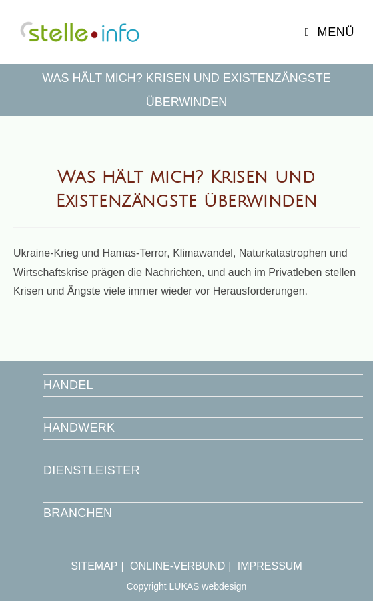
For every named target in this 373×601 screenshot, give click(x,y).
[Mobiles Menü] (329, 32)
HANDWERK (79, 427)
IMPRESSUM (270, 566)
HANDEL (68, 385)
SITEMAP (94, 566)
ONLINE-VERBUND (177, 566)
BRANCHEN (77, 513)
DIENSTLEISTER (91, 470)
